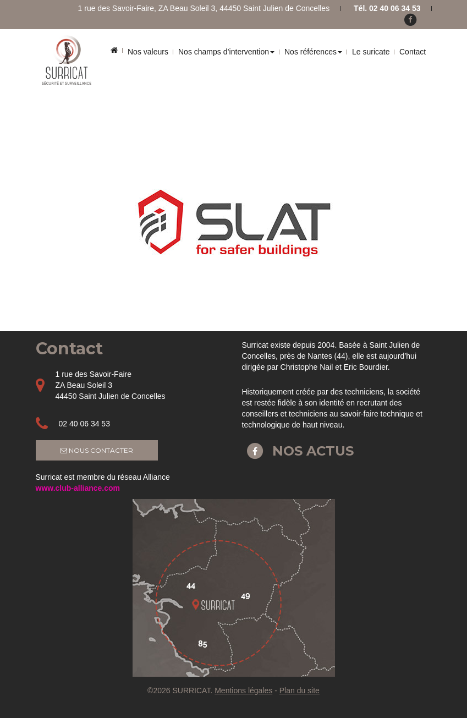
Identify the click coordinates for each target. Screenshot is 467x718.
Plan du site (299, 690)
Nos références (313, 51)
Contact (412, 51)
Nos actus (298, 451)
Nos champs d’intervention (226, 51)
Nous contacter (97, 450)
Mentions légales (243, 690)
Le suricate (370, 51)
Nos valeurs (148, 51)
